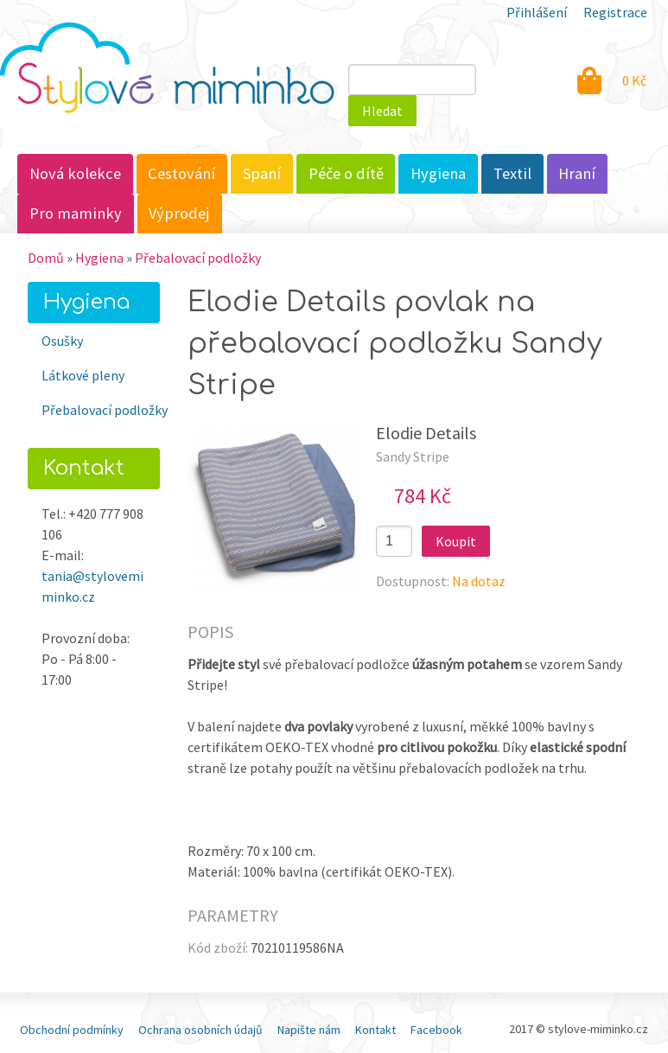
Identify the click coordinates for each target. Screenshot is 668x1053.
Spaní (262, 173)
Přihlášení (536, 12)
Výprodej (179, 213)
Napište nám (308, 1029)
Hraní (576, 173)
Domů (46, 257)
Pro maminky (75, 213)
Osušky (62, 340)
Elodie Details (426, 433)
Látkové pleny (82, 375)
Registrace (615, 12)
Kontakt (375, 1029)
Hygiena (438, 173)
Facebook (436, 1029)
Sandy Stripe (412, 456)
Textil (512, 173)
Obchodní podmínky (72, 1029)
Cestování (181, 173)
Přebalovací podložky (198, 257)
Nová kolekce (75, 173)
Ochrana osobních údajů (200, 1029)
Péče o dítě (346, 173)
